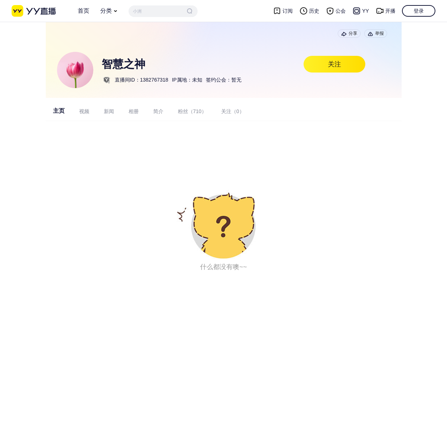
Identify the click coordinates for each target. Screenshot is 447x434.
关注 (334, 64)
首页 (83, 11)
